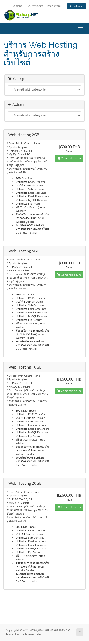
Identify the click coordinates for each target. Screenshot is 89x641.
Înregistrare (54, 5)
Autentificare (35, 5)
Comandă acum (69, 158)
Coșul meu (76, 6)
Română (18, 5)
